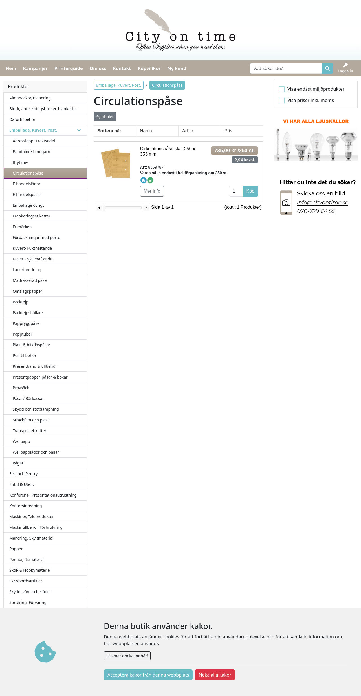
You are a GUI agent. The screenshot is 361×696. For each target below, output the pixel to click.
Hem (11, 68)
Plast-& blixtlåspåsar (31, 344)
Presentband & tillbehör (35, 366)
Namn (146, 131)
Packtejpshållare (28, 312)
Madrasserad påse (30, 280)
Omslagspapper (27, 291)
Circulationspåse (28, 173)
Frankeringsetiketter (31, 216)
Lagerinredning (27, 269)
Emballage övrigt (28, 205)
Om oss (98, 68)
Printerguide (68, 68)
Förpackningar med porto (36, 237)
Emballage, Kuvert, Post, (118, 85)
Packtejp (20, 301)
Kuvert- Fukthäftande (32, 248)
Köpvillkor (149, 68)
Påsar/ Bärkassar (28, 398)
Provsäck (21, 387)
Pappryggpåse (26, 323)
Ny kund (176, 68)
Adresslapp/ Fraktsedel (34, 140)
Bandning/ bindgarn (31, 151)
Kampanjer (35, 68)
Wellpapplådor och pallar (36, 452)
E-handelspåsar (27, 194)
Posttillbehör (24, 355)
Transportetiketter (29, 430)
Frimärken (22, 226)
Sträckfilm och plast (31, 420)
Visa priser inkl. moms (310, 100)
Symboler (105, 116)
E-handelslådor (27, 183)
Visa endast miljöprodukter (315, 89)
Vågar (18, 463)
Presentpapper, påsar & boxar (40, 377)
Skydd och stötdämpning (36, 409)
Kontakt (122, 68)
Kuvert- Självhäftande (32, 259)
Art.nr (187, 131)
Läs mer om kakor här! (127, 655)
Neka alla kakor (215, 675)
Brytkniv (20, 162)
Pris (228, 131)
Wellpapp (21, 441)
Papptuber (22, 334)
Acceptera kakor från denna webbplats (148, 675)
